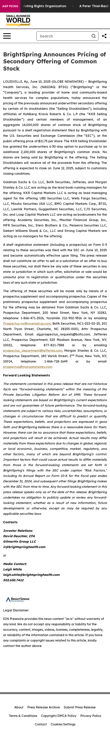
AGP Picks (10, 6)
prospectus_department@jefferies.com (32, 350)
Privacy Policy (90, 716)
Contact (41, 724)
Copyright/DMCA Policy (58, 716)
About (18, 707)
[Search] (63, 35)
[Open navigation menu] (7, 36)
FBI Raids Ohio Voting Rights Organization (36, 6)
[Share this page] (104, 36)
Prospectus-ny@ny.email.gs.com (27, 323)
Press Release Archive (43, 707)
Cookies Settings (63, 724)
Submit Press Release (80, 707)
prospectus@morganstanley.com (27, 367)
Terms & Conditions (23, 716)
